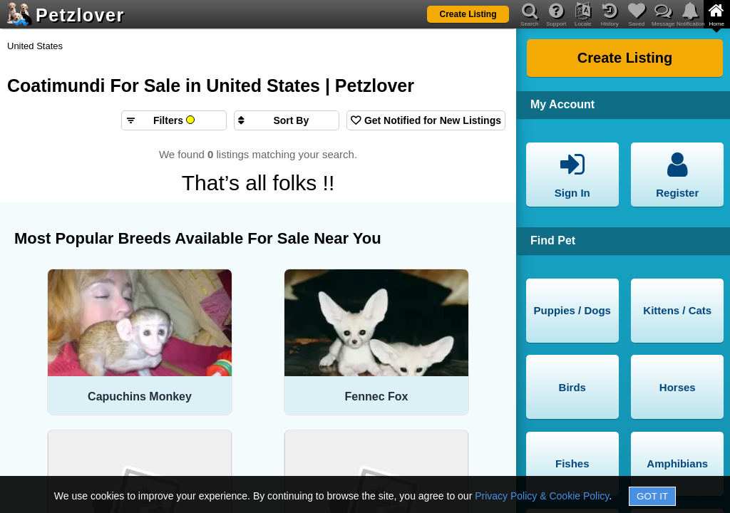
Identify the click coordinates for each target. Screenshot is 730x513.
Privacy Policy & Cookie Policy (542, 496)
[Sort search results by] (287, 120)
